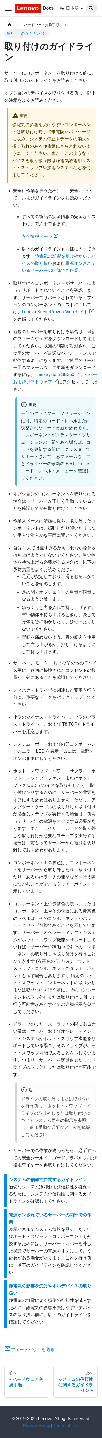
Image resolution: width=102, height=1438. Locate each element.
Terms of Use (66, 1425)
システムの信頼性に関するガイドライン (48, 1179)
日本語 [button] (69, 8)
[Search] (92, 8)
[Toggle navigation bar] (8, 8)
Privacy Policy (36, 1425)
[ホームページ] (9, 25)
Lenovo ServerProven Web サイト (58, 311)
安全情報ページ (40, 236)
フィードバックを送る (29, 1349)
